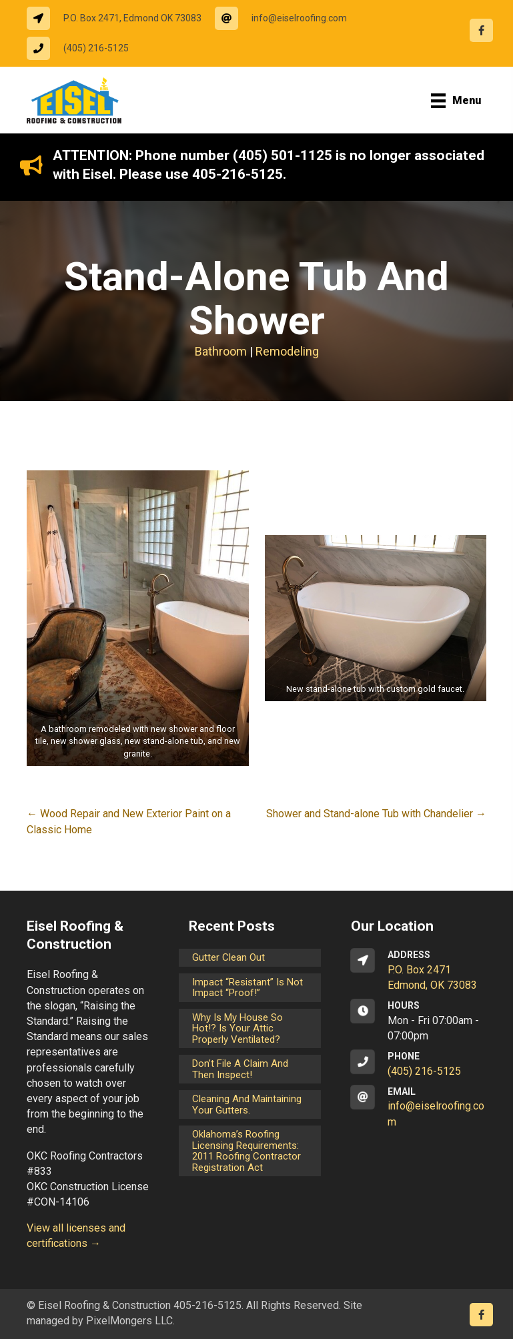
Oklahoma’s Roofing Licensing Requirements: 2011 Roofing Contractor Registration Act (246, 1151)
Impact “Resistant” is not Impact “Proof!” (247, 987)
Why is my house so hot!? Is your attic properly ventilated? (237, 1028)
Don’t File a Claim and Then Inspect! (240, 1069)
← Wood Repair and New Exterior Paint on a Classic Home (129, 821)
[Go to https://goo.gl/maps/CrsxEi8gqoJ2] (418, 971)
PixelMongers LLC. (130, 1320)
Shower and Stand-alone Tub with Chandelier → (376, 813)
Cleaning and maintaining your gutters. (247, 1104)
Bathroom (221, 351)
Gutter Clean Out (228, 957)
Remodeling (287, 351)
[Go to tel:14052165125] (84, 48)
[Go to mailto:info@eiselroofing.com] (287, 18)
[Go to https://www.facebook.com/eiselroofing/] (481, 30)
